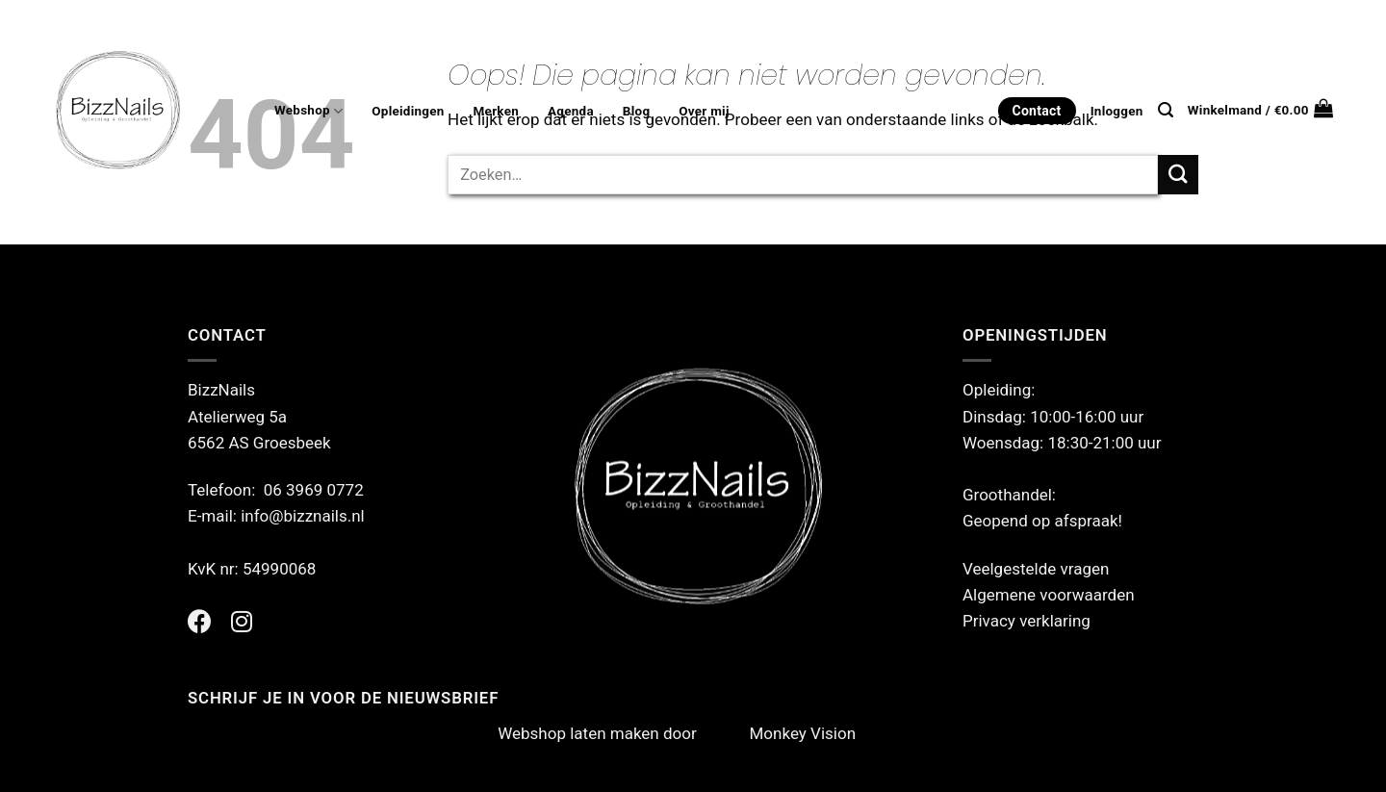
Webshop (308, 111)
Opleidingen (408, 111)
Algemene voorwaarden (1048, 594)
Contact (1037, 110)
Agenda (571, 111)
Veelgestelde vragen (1035, 568)
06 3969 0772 (314, 489)
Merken (496, 111)
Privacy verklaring (1026, 620)
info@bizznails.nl (305, 515)
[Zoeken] (1165, 110)
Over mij (704, 111)
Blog (636, 111)
